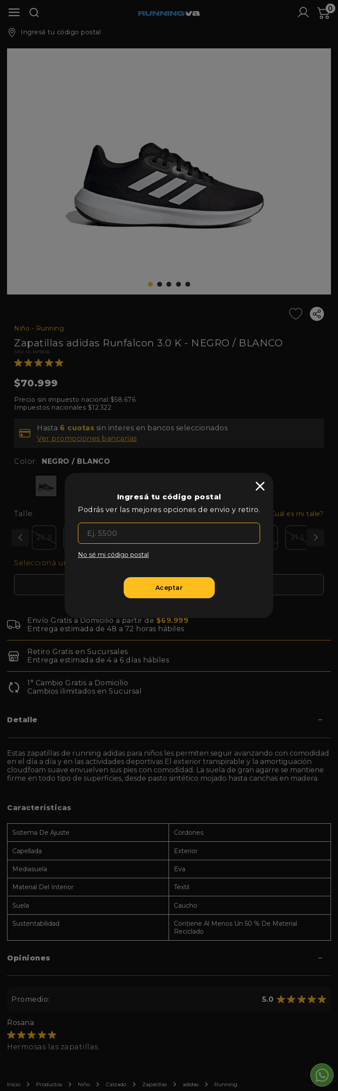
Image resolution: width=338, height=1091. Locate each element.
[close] (260, 486)
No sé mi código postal (113, 555)
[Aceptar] (169, 587)
